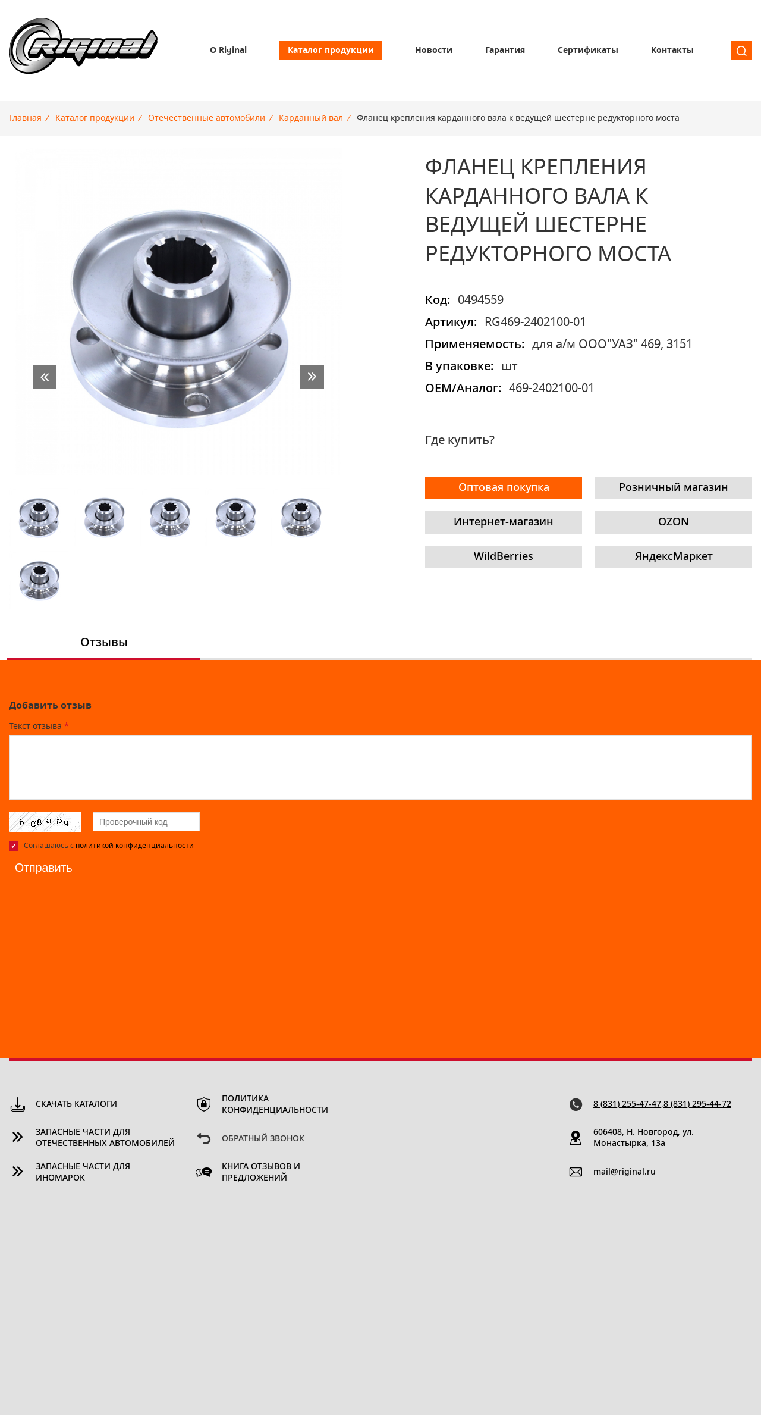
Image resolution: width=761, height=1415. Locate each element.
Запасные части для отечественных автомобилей (105, 1138)
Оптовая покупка (503, 488)
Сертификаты (588, 50)
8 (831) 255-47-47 (627, 1104)
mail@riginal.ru (624, 1172)
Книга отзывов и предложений (261, 1172)
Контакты (672, 50)
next (312, 377)
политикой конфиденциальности (135, 845)
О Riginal (228, 50)
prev (44, 377)
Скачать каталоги (76, 1104)
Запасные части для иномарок (83, 1172)
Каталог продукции (331, 50)
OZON (673, 522)
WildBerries (503, 557)
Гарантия (505, 50)
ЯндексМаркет (674, 557)
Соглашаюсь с (109, 845)
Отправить (44, 867)
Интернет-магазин (504, 522)
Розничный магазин (673, 488)
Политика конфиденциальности (275, 1105)
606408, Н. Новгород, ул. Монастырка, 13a (643, 1138)
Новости (433, 50)
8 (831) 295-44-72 (697, 1104)
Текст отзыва (39, 726)
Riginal (83, 50)
